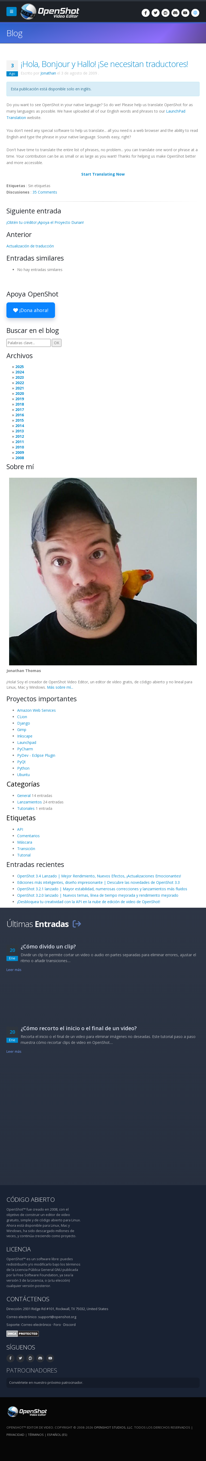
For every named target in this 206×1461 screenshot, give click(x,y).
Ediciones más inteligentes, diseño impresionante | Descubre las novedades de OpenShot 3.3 (98, 882)
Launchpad (26, 742)
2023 (19, 377)
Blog (14, 33)
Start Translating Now (103, 174)
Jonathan (48, 73)
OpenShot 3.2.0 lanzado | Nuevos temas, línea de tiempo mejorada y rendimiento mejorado (97, 895)
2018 (19, 404)
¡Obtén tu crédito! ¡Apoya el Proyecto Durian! (45, 222)
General (24, 795)
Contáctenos (27, 1299)
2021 (19, 388)
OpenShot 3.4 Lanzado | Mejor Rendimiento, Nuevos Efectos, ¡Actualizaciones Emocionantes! (99, 875)
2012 (19, 436)
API (20, 829)
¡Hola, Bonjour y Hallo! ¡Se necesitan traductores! (104, 63)
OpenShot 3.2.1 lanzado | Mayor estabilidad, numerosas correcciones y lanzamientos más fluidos (102, 888)
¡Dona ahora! (30, 310)
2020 (19, 393)
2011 (19, 441)
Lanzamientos (29, 801)
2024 (19, 371)
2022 (19, 382)
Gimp (21, 729)
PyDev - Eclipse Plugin (36, 755)
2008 (19, 457)
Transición (26, 848)
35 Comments (44, 192)
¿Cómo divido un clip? (48, 946)
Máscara (24, 842)
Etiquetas (21, 817)
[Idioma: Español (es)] (195, 13)
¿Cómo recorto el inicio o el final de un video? (79, 1028)
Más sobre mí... (60, 687)
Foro (57, 1324)
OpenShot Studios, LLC (113, 1427)
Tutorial (24, 855)
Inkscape (24, 736)
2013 (19, 430)
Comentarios (28, 835)
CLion (22, 716)
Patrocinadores (31, 1370)
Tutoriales (26, 808)
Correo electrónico (36, 1324)
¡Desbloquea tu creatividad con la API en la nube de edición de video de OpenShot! (88, 901)
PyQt (21, 761)
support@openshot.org (57, 1317)
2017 (19, 409)
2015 (19, 420)
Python (23, 768)
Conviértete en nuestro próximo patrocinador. (46, 1382)
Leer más (13, 969)
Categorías (23, 783)
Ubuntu (23, 774)
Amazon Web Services (36, 710)
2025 (19, 366)
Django (23, 723)
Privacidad (15, 1435)
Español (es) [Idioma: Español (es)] (57, 1435)
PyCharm (25, 748)
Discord (69, 1324)
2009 (19, 452)
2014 (19, 425)
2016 (19, 414)
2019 (19, 398)
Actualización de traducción (30, 246)
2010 (19, 447)
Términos (36, 1435)
